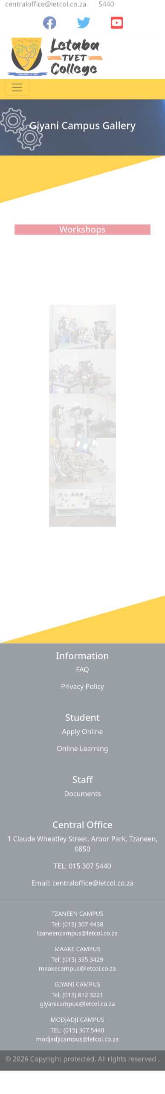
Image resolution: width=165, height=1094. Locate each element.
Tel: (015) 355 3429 (77, 957)
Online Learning (82, 745)
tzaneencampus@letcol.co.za (77, 930)
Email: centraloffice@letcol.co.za (82, 880)
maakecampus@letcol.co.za (77, 966)
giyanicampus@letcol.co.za (77, 1001)
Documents (82, 791)
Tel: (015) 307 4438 (77, 921)
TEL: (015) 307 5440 (77, 1027)
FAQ (82, 667)
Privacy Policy (82, 684)
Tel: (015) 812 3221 (77, 992)
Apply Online (82, 728)
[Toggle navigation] (17, 84)
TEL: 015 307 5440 (82, 863)
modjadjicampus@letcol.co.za (77, 1036)
